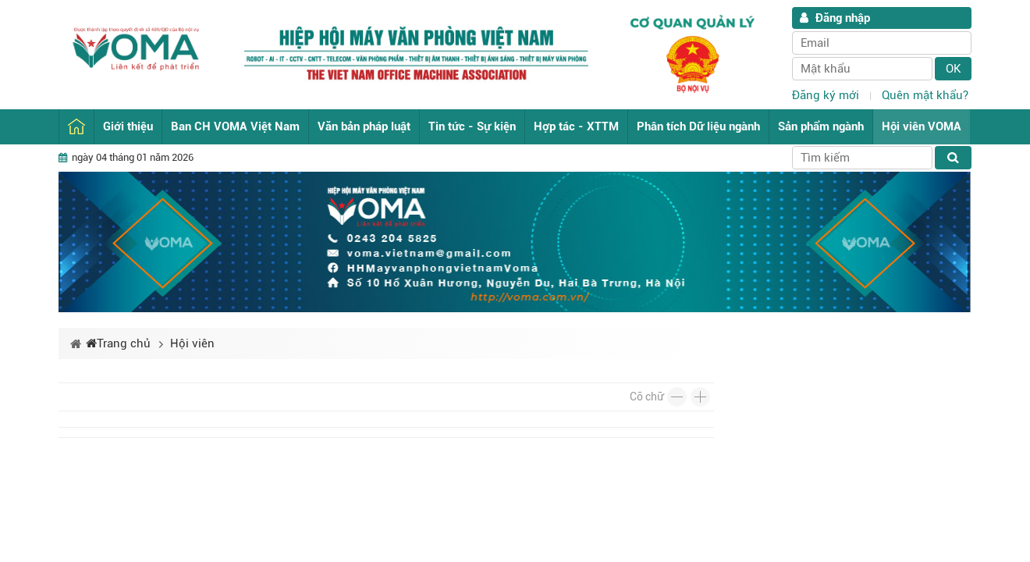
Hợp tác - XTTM (576, 126)
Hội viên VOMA (921, 126)
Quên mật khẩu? (925, 95)
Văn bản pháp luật (364, 126)
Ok (953, 69)
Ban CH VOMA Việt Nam (235, 126)
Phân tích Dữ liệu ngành (698, 126)
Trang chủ (76, 126)
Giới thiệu (128, 126)
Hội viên (192, 343)
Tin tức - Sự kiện (472, 126)
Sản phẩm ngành (821, 126)
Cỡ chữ (646, 396)
